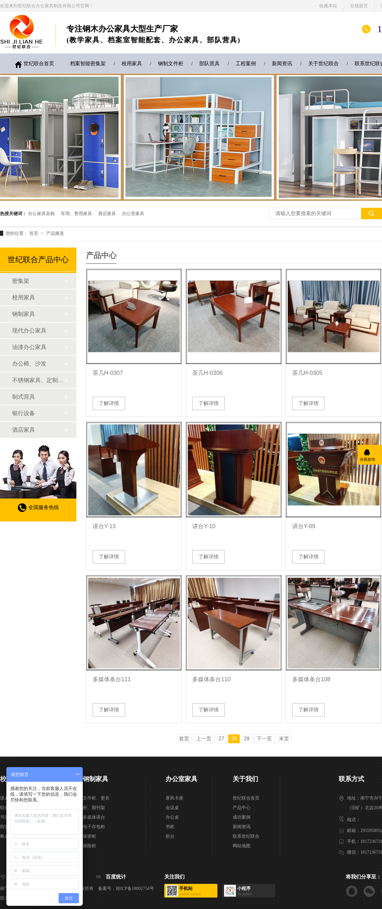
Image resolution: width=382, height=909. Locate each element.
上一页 (203, 738)
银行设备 (23, 413)
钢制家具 (23, 314)
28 (234, 738)
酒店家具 (107, 213)
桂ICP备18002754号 (135, 888)
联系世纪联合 (246, 836)
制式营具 (23, 397)
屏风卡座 (174, 798)
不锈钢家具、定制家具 (38, 380)
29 (247, 738)
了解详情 (109, 403)
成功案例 (242, 817)
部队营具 (209, 63)
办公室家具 (133, 213)
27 (221, 738)
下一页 (264, 738)
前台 (170, 836)
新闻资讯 (282, 63)
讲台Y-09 (303, 526)
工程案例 (246, 63)
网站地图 (242, 845)
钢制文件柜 (170, 63)
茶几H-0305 (307, 373)
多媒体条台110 (211, 679)
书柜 (170, 826)
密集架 (20, 281)
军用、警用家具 (76, 213)
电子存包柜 (94, 826)
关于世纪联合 (323, 63)
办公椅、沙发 (29, 363)
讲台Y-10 (203, 526)
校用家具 (132, 63)
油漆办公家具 (29, 347)
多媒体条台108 (311, 679)
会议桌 (172, 807)
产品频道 (55, 233)
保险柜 (89, 845)
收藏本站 (328, 5)
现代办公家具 (29, 330)
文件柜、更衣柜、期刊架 (96, 803)
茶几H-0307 (108, 373)
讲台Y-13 (104, 526)
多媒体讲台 (94, 817)
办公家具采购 (41, 213)
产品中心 (242, 807)
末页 (284, 738)
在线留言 (359, 5)
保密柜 (89, 836)
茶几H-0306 (207, 373)
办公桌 (172, 817)
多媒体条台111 (112, 679)
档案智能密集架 (88, 63)
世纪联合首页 (39, 63)
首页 (34, 233)
